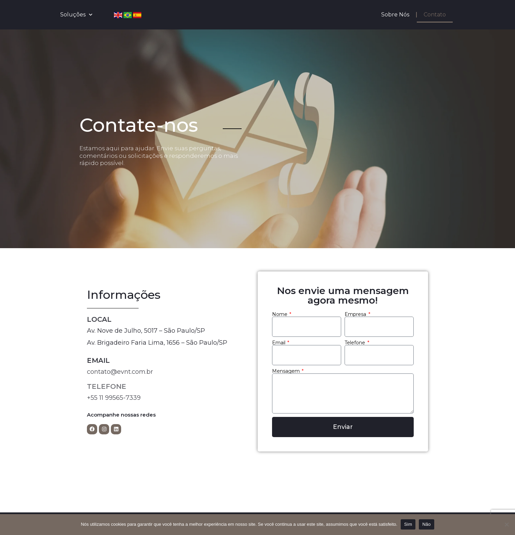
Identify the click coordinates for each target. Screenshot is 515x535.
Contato (435, 14)
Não (426, 524)
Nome (280, 314)
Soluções (76, 14)
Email (279, 342)
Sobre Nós (395, 14)
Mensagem (286, 371)
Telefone (355, 342)
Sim (408, 524)
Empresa (356, 314)
